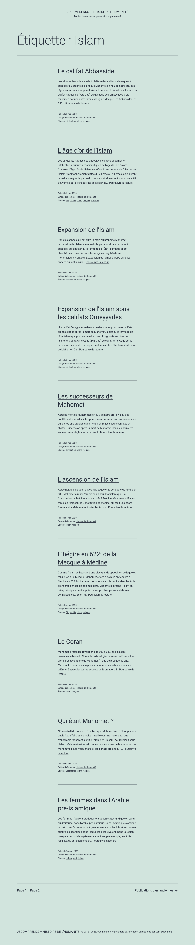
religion (86, 121)
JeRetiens (132, 931)
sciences (95, 200)
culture (73, 200)
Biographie (71, 612)
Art (67, 200)
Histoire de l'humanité (86, 117)
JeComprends (103, 931)
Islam (79, 121)
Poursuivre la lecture (77, 103)
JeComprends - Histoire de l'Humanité (97, 12)
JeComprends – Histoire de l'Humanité (48, 932)
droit (75, 858)
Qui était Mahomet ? (86, 721)
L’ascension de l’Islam (88, 479)
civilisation (71, 121)
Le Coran (70, 641)
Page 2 (35, 890)
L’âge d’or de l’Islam (85, 150)
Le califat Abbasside (86, 71)
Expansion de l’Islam (86, 229)
